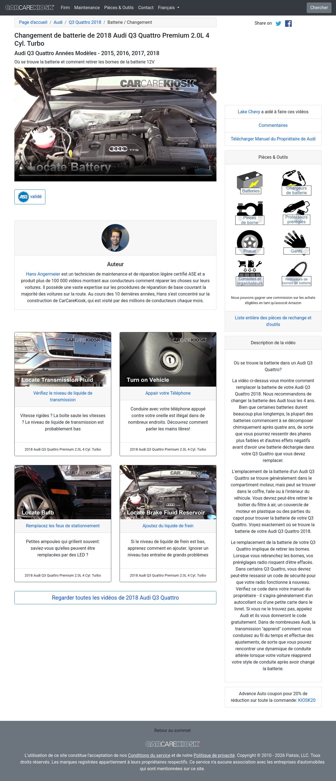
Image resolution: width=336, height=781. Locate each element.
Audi (58, 22)
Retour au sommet (172, 730)
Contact (146, 7)
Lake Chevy (249, 111)
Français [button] (167, 7)
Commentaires (273, 125)
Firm (65, 7)
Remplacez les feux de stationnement (63, 525)
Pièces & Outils (119, 7)
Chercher (319, 7)
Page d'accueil (33, 22)
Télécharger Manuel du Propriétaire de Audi (273, 139)
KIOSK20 (307, 700)
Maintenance (87, 7)
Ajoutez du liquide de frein (168, 525)
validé (30, 196)
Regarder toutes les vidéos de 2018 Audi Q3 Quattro (115, 597)
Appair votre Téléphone (168, 393)
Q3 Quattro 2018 (85, 22)
